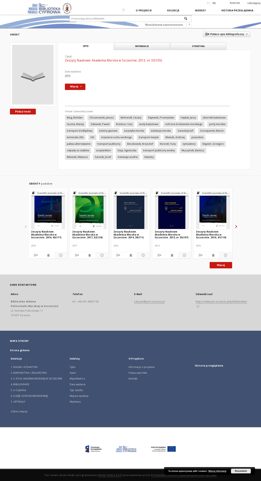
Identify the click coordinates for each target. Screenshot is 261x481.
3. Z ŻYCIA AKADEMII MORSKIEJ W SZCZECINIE (36, 378)
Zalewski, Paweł (100, 124)
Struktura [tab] (198, 46)
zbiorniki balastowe (214, 117)
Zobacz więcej (19, 411)
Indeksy (200, 10)
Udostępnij (254, 3)
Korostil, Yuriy (168, 144)
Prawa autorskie (138, 372)
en (214, 3)
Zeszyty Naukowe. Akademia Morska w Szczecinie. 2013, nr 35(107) (171, 234)
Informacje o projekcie (142, 367)
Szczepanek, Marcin (212, 130)
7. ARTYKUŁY (18, 401)
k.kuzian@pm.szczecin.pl (149, 301)
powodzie (197, 137)
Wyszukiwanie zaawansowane (164, 24)
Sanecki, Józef (103, 157)
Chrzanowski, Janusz (101, 117)
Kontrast (235, 3)
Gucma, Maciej (75, 124)
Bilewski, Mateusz (77, 157)
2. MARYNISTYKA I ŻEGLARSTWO (29, 372)
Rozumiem (241, 471)
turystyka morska (134, 130)
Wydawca (75, 401)
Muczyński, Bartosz (193, 150)
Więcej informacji (217, 471)
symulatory (189, 144)
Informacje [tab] (142, 46)
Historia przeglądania (237, 10)
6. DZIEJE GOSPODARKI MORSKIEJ (29, 396)
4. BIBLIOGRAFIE (20, 384)
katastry (149, 157)
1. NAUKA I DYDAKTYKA (24, 367)
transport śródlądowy (79, 130)
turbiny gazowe (108, 130)
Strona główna (20, 350)
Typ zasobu (76, 390)
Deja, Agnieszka (127, 150)
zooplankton (103, 150)
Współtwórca (77, 378)
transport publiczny (108, 144)
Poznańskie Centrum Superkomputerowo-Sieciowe (184, 475)
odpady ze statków (78, 150)
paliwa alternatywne (79, 144)
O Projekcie (144, 10)
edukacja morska (161, 130)
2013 (67, 75)
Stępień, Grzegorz (213, 144)
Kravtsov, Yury (124, 124)
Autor (73, 372)
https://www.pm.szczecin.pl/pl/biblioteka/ (221, 301)
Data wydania (77, 384)
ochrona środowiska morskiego (183, 124)
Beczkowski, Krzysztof (140, 144)
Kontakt (133, 378)
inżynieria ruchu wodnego (116, 137)
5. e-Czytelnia (18, 390)
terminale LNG (75, 137)
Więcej (221, 265)
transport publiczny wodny (159, 150)
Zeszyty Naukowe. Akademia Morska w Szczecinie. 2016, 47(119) (211, 234)
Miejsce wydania (79, 396)
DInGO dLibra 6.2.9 (110, 475)
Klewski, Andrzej (175, 137)
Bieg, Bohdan (75, 117)
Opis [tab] (85, 46)
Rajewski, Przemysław (161, 117)
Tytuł (72, 367)
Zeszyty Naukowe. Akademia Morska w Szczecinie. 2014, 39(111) (128, 234)
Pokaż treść (23, 111)
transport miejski (149, 137)
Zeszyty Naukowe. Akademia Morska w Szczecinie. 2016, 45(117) (46, 234)
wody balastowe (148, 124)
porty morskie (217, 124)
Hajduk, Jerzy (188, 117)
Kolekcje (173, 10)
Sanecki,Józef (185, 130)
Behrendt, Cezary (131, 117)
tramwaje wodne (128, 157)
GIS (92, 137)
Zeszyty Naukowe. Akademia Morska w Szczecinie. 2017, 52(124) (87, 234)
